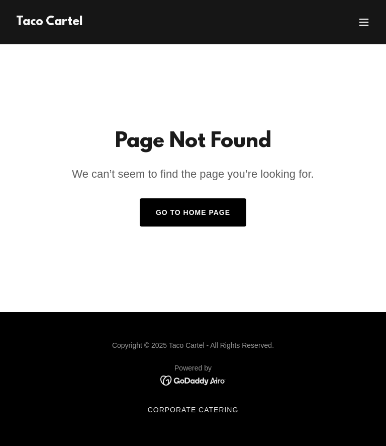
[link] (49, 22)
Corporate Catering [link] (193, 410)
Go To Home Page (193, 212)
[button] (364, 22)
